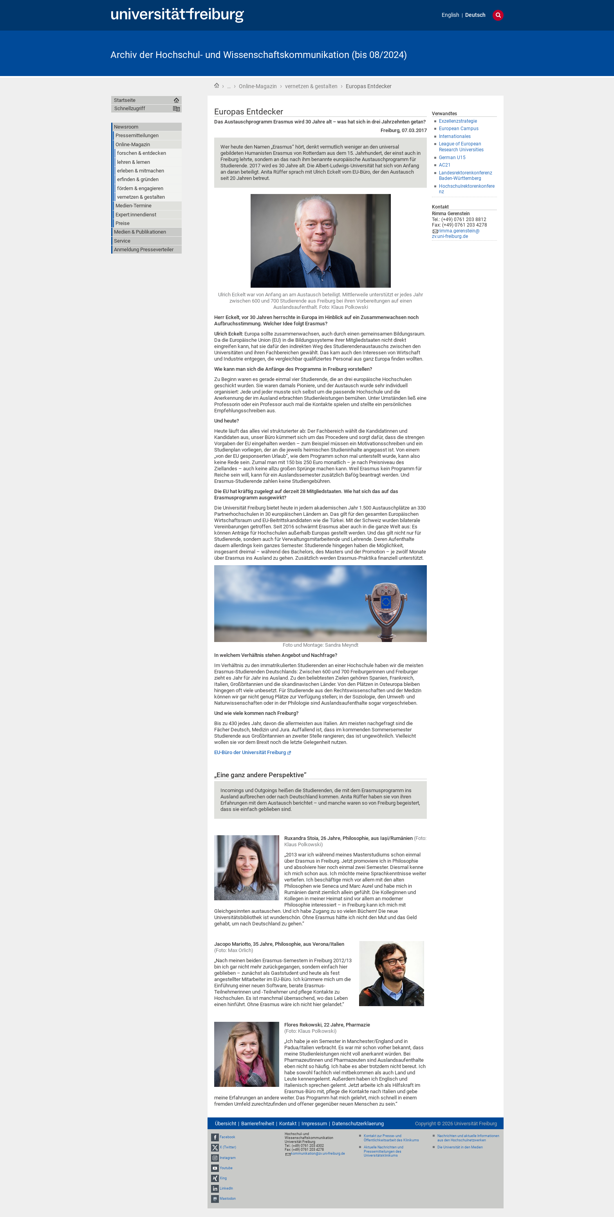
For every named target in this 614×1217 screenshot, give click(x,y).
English (450, 15)
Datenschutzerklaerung (358, 1123)
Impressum (314, 1123)
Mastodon (228, 1199)
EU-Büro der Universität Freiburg (250, 752)
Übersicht (225, 1123)
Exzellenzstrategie (458, 121)
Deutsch (475, 15)
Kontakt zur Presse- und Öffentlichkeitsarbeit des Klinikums (391, 1138)
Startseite (216, 85)
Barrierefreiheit (257, 1123)
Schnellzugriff (129, 108)
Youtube (226, 1168)
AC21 (445, 165)
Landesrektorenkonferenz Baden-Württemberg (465, 175)
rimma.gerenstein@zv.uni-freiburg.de (456, 233)
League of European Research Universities (461, 146)
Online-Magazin (258, 86)
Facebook (227, 1137)
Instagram (228, 1158)
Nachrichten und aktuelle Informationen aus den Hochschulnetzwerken (468, 1138)
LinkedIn (226, 1188)
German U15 (452, 157)
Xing (223, 1178)
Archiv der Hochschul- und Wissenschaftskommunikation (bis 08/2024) (258, 54)
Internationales (455, 136)
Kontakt (287, 1123)
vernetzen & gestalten (311, 86)
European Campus (459, 128)
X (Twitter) (228, 1147)
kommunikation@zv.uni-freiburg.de (318, 1153)
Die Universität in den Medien (460, 1147)
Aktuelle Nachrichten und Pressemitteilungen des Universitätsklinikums (383, 1151)
